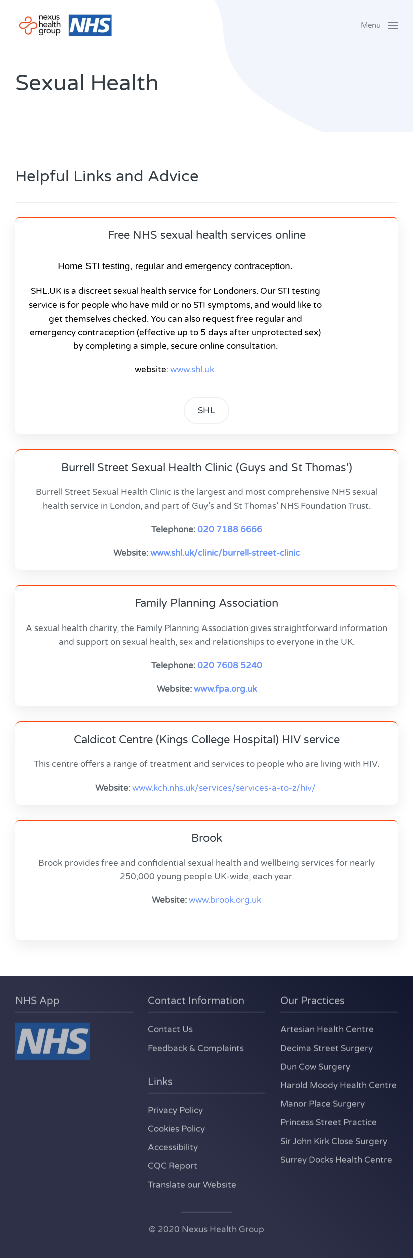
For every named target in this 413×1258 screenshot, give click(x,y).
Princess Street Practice (328, 1121)
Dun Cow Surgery (315, 1065)
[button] (379, 25)
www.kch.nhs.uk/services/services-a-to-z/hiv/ (224, 788)
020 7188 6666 (229, 529)
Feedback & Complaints (196, 1047)
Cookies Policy (176, 1128)
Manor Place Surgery (322, 1103)
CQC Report (172, 1165)
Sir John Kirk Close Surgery (333, 1140)
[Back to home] (65, 25)
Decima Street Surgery (326, 1047)
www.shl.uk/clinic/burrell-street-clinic (225, 553)
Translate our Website (192, 1183)
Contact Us (170, 1028)
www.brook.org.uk (225, 900)
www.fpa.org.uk (225, 689)
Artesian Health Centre (327, 1028)
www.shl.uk (192, 369)
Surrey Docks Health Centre (336, 1158)
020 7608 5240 (229, 665)
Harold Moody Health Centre (338, 1084)
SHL (207, 410)
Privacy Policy (175, 1109)
